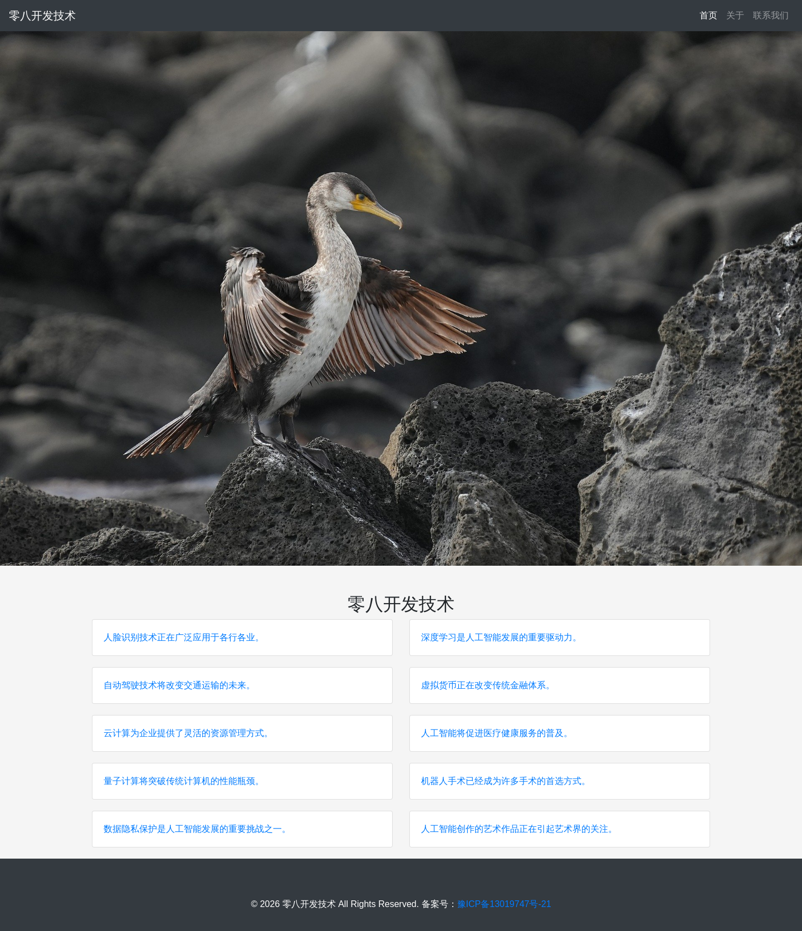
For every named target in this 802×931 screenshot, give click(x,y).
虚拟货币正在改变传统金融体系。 (488, 685)
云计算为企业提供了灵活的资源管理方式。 (188, 733)
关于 (735, 15)
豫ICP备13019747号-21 (504, 904)
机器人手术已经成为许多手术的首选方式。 (505, 781)
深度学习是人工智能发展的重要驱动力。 (501, 637)
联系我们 (771, 15)
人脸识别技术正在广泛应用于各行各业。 (184, 637)
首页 (711, 14)
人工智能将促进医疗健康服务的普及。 (497, 733)
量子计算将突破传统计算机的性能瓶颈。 (184, 781)
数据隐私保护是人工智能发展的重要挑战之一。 (197, 829)
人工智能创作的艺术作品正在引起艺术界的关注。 (519, 829)
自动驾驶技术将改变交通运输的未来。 (179, 685)
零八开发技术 (42, 15)
